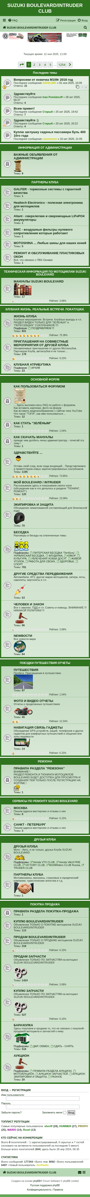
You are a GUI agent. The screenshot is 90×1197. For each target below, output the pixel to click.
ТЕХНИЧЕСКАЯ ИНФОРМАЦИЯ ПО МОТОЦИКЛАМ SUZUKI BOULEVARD (45, 273)
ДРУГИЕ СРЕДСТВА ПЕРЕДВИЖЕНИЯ (43, 574)
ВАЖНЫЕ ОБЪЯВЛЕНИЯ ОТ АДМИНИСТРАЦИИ (36, 156)
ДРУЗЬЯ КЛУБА (45, 839)
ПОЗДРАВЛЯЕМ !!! (41, 328)
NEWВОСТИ (23, 636)
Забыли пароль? (11, 1112)
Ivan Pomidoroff (52, 97)
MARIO (11, 1129)
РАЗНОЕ (55, 1076)
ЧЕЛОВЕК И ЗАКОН (29, 604)
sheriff (48, 1126)
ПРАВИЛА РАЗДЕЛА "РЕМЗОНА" (39, 768)
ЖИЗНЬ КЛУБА (25, 316)
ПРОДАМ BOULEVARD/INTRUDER (40, 937)
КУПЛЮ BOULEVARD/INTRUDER (38, 921)
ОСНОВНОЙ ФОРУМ (45, 379)
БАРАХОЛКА (23, 1025)
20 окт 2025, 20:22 (67, 123)
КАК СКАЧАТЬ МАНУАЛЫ (33, 437)
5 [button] (50, 64)
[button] (21, 65)
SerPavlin (42, 1165)
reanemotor (49, 138)
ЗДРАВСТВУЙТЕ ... (28, 452)
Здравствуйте (25, 94)
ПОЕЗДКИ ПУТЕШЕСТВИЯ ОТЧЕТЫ (45, 663)
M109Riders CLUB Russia (63, 865)
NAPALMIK (49, 82)
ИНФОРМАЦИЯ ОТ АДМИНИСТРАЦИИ (45, 147)
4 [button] (45, 64)
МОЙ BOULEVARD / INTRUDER (37, 482)
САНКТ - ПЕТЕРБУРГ (30, 824)
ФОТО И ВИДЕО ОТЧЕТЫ (33, 701)
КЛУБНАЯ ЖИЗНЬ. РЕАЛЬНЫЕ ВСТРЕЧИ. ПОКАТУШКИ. (45, 309)
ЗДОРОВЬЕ (65, 561)
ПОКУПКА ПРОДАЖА (45, 904)
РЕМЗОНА (45, 761)
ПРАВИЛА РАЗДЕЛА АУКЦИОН (51, 1070)
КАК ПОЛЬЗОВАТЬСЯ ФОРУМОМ (39, 386)
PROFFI (83, 1126)
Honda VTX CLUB (42, 862)
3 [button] (39, 64)
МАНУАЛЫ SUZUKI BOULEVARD (39, 281)
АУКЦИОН (21, 1055)
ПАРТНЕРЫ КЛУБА (44, 182)
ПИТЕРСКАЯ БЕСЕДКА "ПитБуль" (52, 552)
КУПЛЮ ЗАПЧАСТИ (29, 991)
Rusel (26, 1129)
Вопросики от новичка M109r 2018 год (43, 79)
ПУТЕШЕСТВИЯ (26, 670)
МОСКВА (20, 808)
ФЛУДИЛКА (54, 555)
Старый (47, 111)
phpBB (37, 1181)
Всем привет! (24, 108)
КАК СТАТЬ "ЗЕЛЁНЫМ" (32, 423)
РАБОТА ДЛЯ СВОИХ (40, 561)
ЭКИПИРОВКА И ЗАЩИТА (34, 504)
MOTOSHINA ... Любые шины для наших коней (50, 243)
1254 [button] (62, 64)
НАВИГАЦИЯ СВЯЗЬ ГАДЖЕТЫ (38, 727)
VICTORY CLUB (33, 865)
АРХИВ (34, 367)
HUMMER (65, 1126)
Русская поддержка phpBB (45, 1185)
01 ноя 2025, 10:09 (70, 82)
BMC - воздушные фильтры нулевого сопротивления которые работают (43, 231)
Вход (4, 1090)
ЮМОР (70, 555)
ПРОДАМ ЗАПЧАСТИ (30, 956)
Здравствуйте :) (26, 120)
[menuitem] (13, 20)
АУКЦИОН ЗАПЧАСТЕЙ (52, 1073)
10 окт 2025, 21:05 (71, 138)
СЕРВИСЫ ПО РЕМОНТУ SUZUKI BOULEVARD (45, 801)
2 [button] (34, 64)
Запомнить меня (54, 1112)
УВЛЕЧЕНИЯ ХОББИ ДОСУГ (47, 558)
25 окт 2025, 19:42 (67, 111)
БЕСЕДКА (21, 532)
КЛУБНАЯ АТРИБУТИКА (32, 364)
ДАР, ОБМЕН (39, 1046)
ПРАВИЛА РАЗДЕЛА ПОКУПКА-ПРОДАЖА (46, 911)
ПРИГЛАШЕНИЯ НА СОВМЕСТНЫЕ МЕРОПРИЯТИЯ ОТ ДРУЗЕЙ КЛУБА (41, 343)
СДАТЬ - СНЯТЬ (62, 1046)
